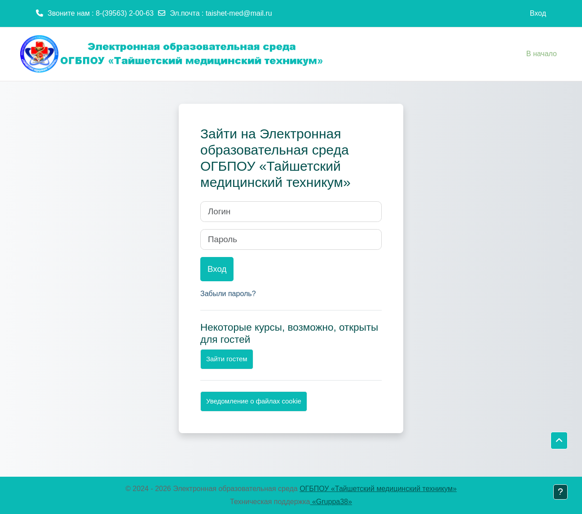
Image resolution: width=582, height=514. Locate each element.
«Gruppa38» (331, 501)
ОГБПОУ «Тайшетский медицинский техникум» (378, 488)
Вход (538, 13)
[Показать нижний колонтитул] (560, 492)
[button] (559, 441)
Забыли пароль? (228, 293)
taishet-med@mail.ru (239, 13)
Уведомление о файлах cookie (253, 401)
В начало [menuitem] (541, 54)
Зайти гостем (226, 359)
